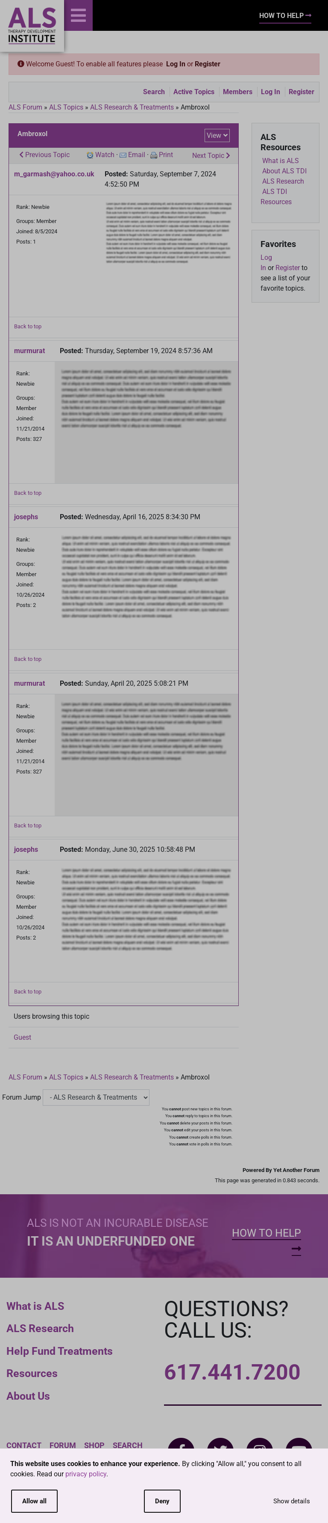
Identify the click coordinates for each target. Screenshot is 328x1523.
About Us (28, 1396)
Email (136, 155)
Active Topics (193, 92)
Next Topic (211, 156)
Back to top (27, 326)
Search (154, 92)
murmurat (29, 351)
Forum (63, 1445)
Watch (104, 155)
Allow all (34, 1501)
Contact (23, 1445)
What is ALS (35, 1306)
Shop (94, 1445)
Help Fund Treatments (59, 1351)
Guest (22, 1037)
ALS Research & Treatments (132, 107)
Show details (291, 1501)
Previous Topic (44, 155)
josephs (26, 517)
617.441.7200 (232, 1372)
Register (207, 64)
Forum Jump (21, 1097)
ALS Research (40, 1328)
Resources (32, 1373)
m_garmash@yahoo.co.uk (54, 174)
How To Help (285, 16)
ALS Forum (26, 107)
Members (237, 92)
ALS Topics (66, 107)
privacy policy (85, 1474)
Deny (162, 1501)
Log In (175, 64)
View (214, 135)
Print (166, 155)
